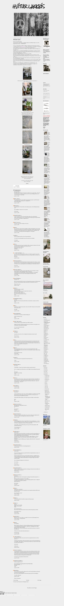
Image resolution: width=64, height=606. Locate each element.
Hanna (15, 488)
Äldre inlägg (39, 580)
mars (46, 387)
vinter (45, 362)
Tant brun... (46, 402)
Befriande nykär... (47, 405)
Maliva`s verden (16, 198)
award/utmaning (46, 320)
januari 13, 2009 (16, 567)
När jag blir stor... (47, 392)
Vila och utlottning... (48, 208)
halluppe (45, 333)
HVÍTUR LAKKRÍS (29, 6)
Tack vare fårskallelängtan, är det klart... (47, 397)
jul (44, 336)
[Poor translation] (3, 594)
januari (46, 390)
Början (45, 324)
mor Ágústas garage (47, 343)
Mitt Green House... (48, 186)
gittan (15, 227)
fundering (45, 327)
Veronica (15, 331)
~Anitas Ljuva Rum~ (17, 536)
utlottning (45, 360)
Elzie (15, 244)
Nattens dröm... (47, 391)
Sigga (15, 522)
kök (44, 338)
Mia (14, 305)
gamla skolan (16, 516)
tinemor (15, 288)
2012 (45, 370)
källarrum (45, 337)
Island (45, 335)
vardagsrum (46, 361)
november (46, 376)
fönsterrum (45, 328)
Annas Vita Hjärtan (17, 278)
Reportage (45, 349)
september (46, 379)
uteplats (45, 359)
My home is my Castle (17, 404)
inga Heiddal (16, 385)
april (46, 386)
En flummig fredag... (48, 133)
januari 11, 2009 (16, 212)
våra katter (45, 363)
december (46, 375)
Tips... (45, 353)
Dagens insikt (46, 325)
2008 (45, 412)
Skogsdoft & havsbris (17, 215)
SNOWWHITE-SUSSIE (17, 298)
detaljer (45, 326)
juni (45, 383)
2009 (45, 374)
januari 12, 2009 (16, 447)
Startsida (27, 580)
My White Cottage (17, 364)
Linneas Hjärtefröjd (17, 313)
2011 (45, 371)
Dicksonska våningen (17, 269)
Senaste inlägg (15, 580)
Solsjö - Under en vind (17, 321)
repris (45, 350)
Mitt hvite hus (16, 205)
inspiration (45, 334)
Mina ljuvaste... (48, 219)
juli (45, 382)
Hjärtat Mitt (16, 570)
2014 (45, 367)
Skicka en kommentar (17, 578)
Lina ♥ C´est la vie (16, 222)
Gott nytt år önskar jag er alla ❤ (48, 154)
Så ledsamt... (48, 229)
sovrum (45, 352)
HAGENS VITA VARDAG (18, 560)
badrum (45, 321)
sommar (45, 351)
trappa (45, 354)
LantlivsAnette (16, 431)
